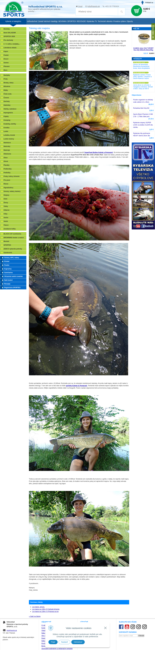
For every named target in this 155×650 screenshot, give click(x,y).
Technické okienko (105, 21)
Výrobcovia (8, 252)
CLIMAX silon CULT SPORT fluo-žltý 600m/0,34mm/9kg (143, 49)
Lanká (6, 131)
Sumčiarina (8, 273)
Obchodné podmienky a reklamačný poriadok (57, 648)
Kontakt (44, 628)
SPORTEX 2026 (9, 36)
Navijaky (7, 75)
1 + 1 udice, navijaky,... (12, 44)
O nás (43, 625)
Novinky (7, 29)
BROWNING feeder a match (14, 238)
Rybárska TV (92, 21)
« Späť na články (35, 616)
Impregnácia (8, 113)
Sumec (6, 63)
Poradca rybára (119, 21)
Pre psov (7, 180)
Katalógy (54, 21)
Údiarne (6, 210)
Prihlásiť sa (149, 2)
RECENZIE (81, 21)
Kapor (6, 51)
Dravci (6, 59)
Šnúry (6, 202)
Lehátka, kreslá (9, 135)
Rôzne (6, 184)
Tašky (6, 206)
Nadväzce (7, 143)
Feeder (6, 55)
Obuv (6, 158)
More (5, 70)
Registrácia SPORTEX (12, 288)
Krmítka (6, 128)
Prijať (53, 642)
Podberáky (7, 169)
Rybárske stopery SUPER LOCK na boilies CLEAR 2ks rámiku (143, 125)
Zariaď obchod (44, 21)
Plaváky (6, 165)
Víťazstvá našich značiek (13, 276)
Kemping (7, 120)
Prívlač (6, 261)
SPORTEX (7, 245)
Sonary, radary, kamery (12, 191)
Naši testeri (8, 280)
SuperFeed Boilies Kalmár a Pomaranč (98, 152)
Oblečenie (7, 154)
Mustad (6, 241)
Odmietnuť (78, 642)
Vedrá (6, 221)
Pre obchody (8, 40)
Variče (6, 217)
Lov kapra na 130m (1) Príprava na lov (45, 611)
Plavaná (6, 66)
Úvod (80, 6)
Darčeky (7, 101)
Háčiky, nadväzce (10, 109)
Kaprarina (7, 269)
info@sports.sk (94, 6)
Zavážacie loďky (10, 229)
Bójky (6, 90)
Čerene (6, 98)
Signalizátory (8, 188)
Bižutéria (7, 86)
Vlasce (6, 225)
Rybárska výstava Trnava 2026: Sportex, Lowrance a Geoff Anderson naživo (142, 76)
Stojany (6, 195)
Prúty (6, 79)
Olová (6, 161)
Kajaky (6, 116)
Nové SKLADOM (10, 33)
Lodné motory (9, 139)
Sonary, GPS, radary (11, 258)
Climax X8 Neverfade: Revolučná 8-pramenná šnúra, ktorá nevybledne (141, 66)
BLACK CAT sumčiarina (12, 234)
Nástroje (7, 150)
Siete (5, 199)
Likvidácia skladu (10, 48)
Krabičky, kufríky (10, 124)
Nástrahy (7, 146)
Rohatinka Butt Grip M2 (141, 108)
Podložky (7, 173)
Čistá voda (7, 94)
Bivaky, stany (8, 83)
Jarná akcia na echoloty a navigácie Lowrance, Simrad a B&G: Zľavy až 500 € (143, 87)
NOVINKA (62, 21)
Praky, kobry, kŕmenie (12, 176)
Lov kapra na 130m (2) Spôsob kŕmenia (45, 609)
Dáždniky (7, 105)
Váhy (5, 214)
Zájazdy (129, 21)
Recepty (7, 284)
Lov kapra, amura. (38, 607)
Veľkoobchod (32, 21)
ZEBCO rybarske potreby (13, 249)
